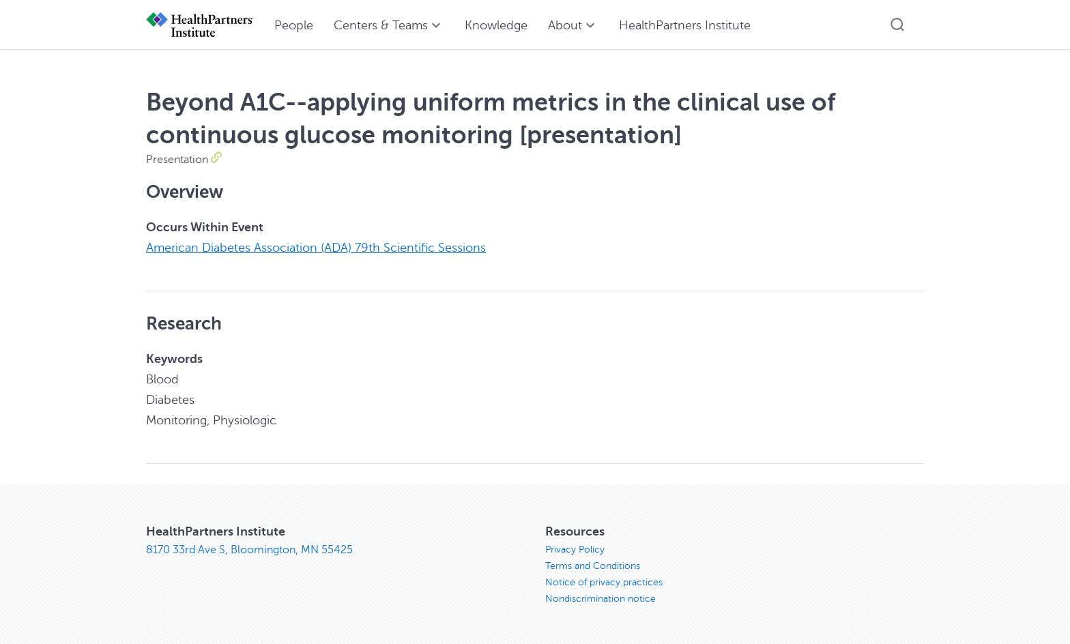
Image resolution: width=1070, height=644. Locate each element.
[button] (897, 24)
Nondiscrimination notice (600, 599)
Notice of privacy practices (604, 582)
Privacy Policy (575, 549)
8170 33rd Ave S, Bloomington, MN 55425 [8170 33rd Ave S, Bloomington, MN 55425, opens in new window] (249, 550)
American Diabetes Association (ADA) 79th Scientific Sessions (316, 247)
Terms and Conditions (592, 566)
